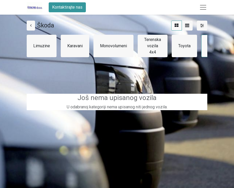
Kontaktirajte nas (67, 7)
